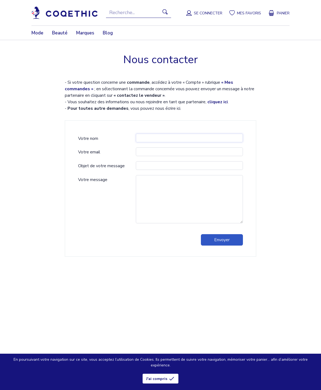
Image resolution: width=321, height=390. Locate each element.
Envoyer (222, 240)
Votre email (89, 152)
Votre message (92, 180)
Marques (85, 33)
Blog (108, 33)
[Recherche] (138, 13)
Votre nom (88, 138)
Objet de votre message (101, 166)
